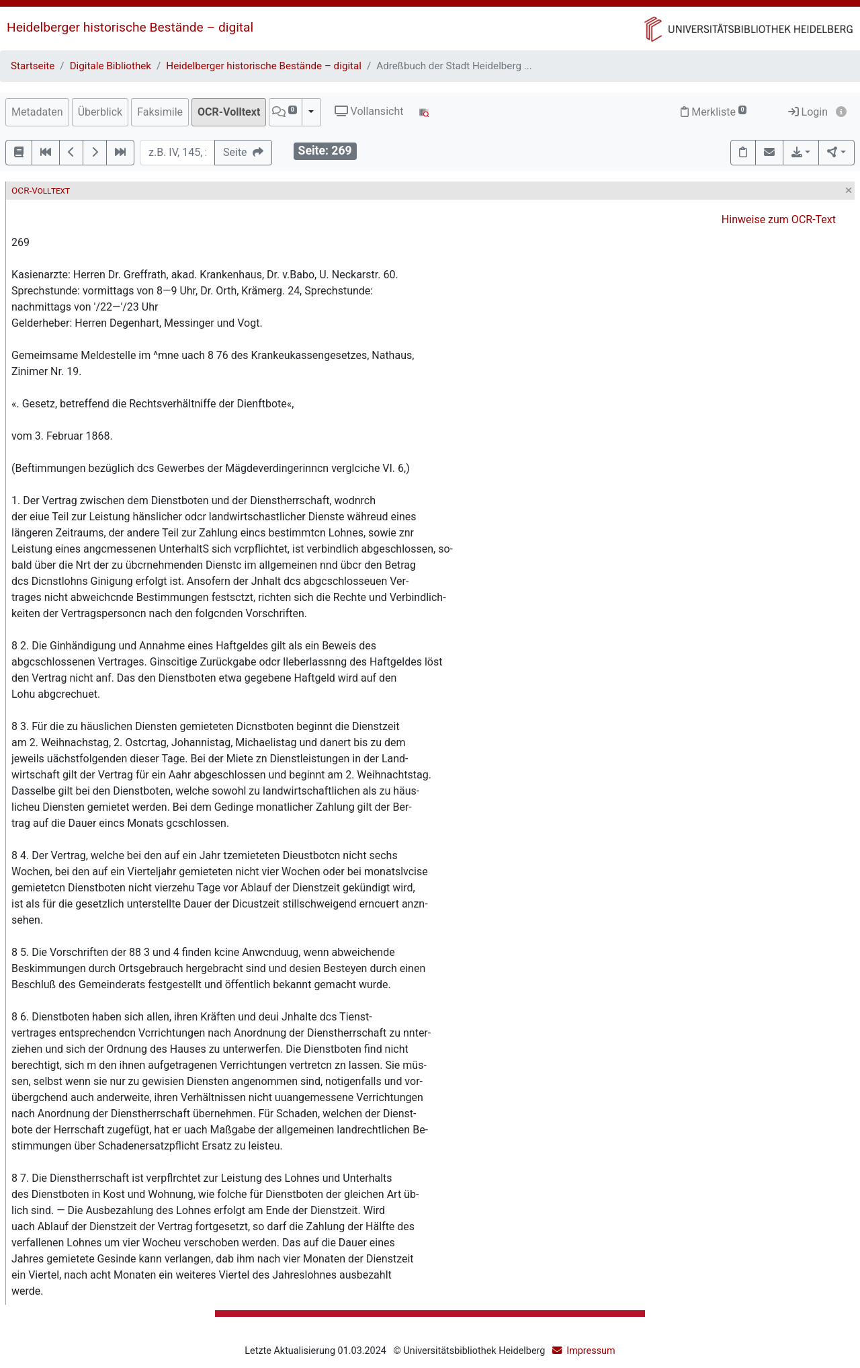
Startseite (32, 66)
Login (808, 112)
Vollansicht (369, 111)
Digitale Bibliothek (110, 66)
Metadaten (37, 112)
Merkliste (713, 112)
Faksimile (160, 112)
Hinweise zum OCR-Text (779, 219)
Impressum (590, 1351)
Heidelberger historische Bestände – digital (130, 27)
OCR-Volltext (229, 112)
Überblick (100, 112)
